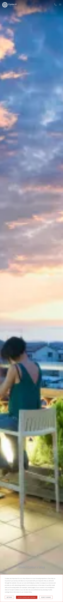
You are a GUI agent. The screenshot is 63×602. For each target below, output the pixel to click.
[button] (60, 4)
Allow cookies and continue (27, 597)
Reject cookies (46, 597)
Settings (9, 597)
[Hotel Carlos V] (9, 4)
